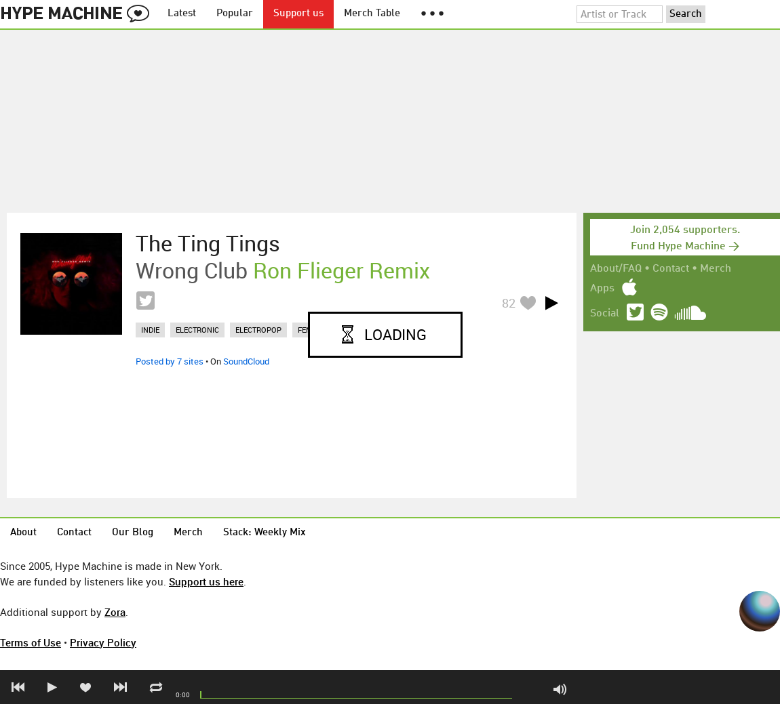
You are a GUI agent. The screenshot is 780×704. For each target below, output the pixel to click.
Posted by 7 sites (169, 361)
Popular (234, 14)
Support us (298, 14)
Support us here (206, 581)
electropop (258, 330)
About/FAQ (616, 269)
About (23, 533)
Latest (182, 14)
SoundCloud (246, 361)
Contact (670, 269)
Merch (715, 269)
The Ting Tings (208, 243)
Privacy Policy (103, 642)
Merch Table (372, 14)
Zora (114, 612)
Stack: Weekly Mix (264, 533)
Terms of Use (30, 642)
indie (150, 330)
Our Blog (132, 533)
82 (508, 303)
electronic (197, 330)
